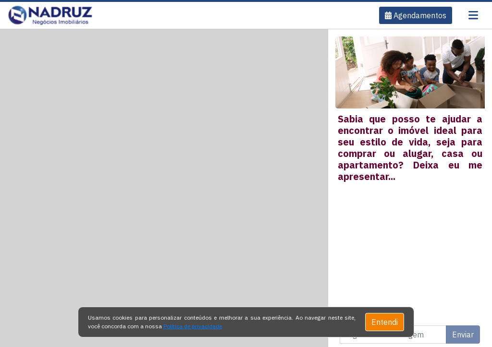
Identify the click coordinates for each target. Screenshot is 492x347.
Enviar (463, 334)
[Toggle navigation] (473, 15)
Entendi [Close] (384, 322)
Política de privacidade (192, 326)
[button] (416, 15)
